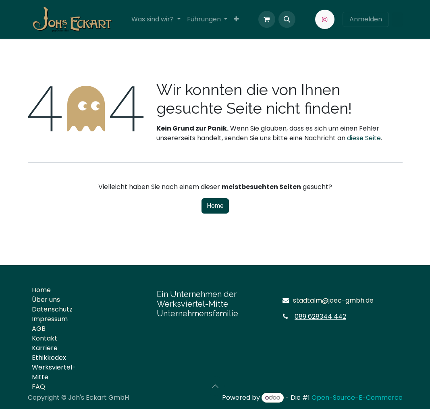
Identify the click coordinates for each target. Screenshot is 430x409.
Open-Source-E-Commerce (357, 397)
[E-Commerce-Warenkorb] (266, 19)
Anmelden (365, 19)
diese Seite (364, 138)
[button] (286, 19)
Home (215, 206)
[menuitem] (155, 19)
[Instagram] (324, 19)
